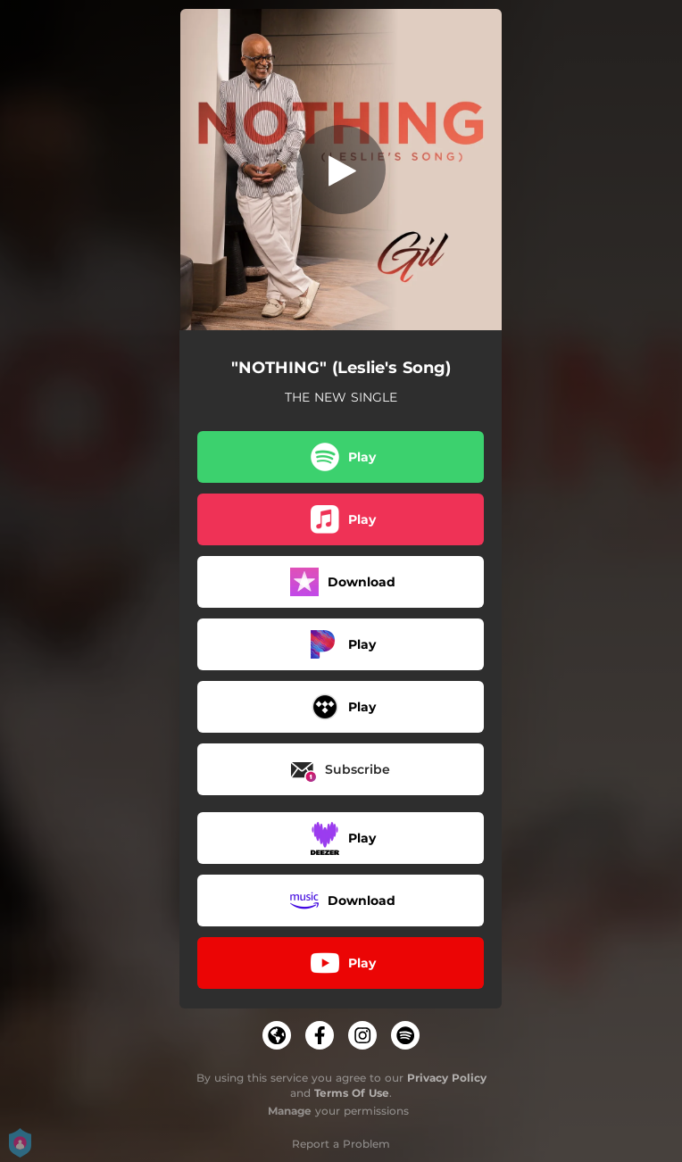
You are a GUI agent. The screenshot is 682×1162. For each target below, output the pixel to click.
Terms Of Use (351, 1093)
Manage (290, 1110)
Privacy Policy (447, 1077)
